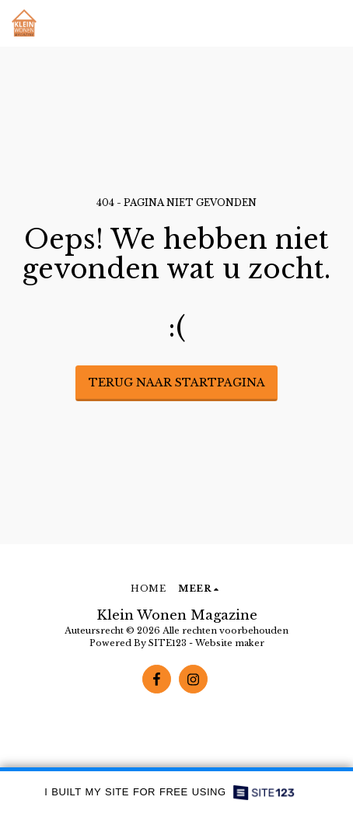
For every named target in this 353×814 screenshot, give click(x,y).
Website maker (229, 643)
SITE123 (168, 643)
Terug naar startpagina (177, 383)
